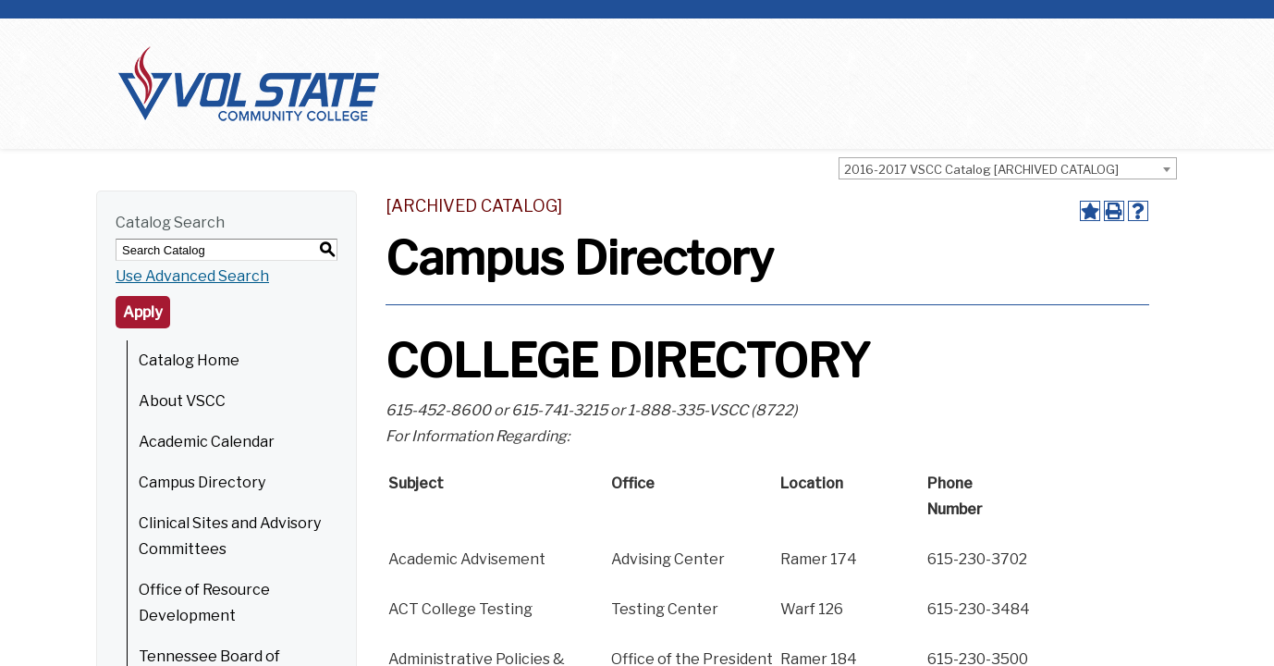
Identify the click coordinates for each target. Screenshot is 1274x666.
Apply (143, 312)
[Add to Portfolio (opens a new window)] (1090, 211)
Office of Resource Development (204, 602)
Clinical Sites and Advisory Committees (230, 536)
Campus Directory (202, 482)
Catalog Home (189, 360)
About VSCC (182, 401)
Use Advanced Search (192, 276)
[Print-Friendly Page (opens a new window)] (1114, 211)
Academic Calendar (207, 441)
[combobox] (1008, 168)
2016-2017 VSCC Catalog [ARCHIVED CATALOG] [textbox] (981, 169)
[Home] (248, 83)
